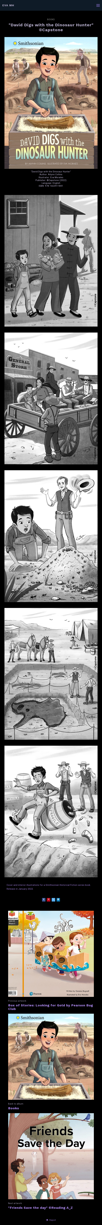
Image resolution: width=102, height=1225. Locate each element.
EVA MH (8, 5)
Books (51, 19)
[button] (51, 1220)
